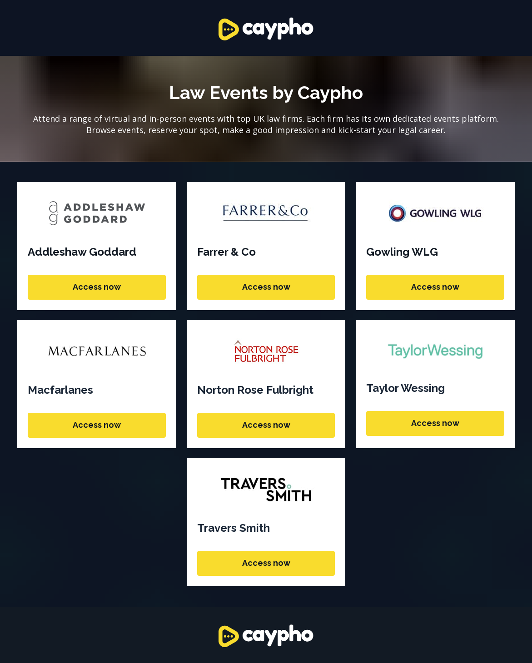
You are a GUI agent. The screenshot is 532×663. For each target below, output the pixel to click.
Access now (97, 287)
